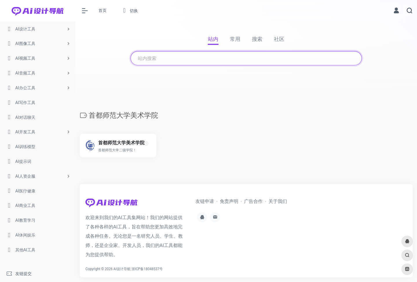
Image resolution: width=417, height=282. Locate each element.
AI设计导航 (122, 269)
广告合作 (253, 201)
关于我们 (277, 201)
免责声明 (229, 201)
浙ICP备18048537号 (147, 269)
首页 (102, 10)
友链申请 (204, 201)
